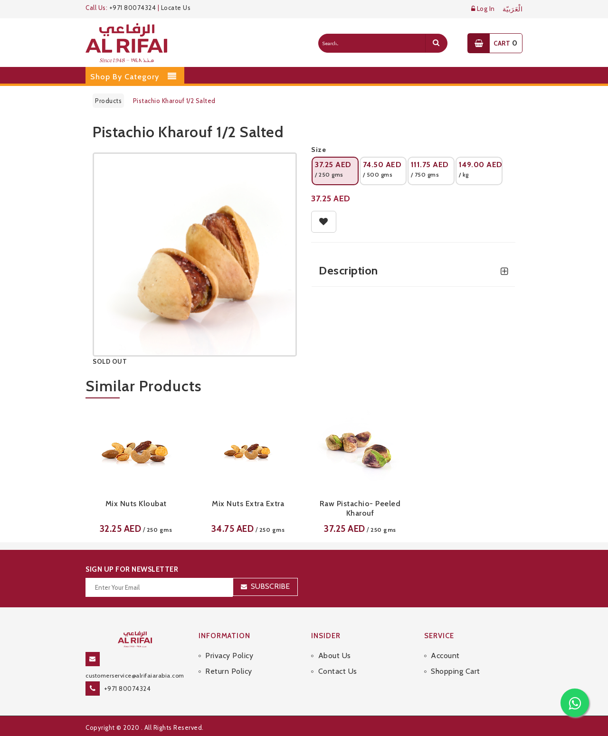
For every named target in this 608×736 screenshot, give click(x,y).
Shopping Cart (455, 671)
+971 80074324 (132, 7)
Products (108, 100)
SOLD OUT (110, 361)
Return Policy (228, 671)
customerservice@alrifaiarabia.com (135, 675)
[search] (436, 43)
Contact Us (337, 671)
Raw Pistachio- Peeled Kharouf (360, 508)
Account (445, 655)
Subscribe (270, 586)
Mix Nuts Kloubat (136, 503)
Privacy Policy (229, 655)
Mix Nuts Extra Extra (248, 503)
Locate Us (176, 7)
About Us (334, 655)
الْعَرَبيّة (513, 9)
